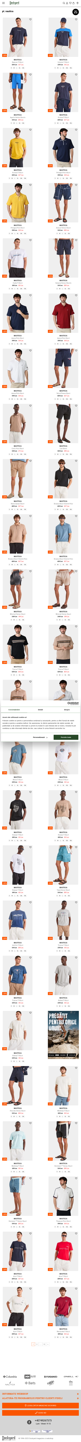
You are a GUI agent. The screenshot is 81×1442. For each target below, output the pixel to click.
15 (44, 1344)
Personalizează (40, 737)
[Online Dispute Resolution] (47, 1431)
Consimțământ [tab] (14, 710)
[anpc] (34, 1431)
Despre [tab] (67, 710)
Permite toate (66, 737)
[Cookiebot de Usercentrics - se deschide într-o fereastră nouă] (69, 703)
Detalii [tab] (40, 710)
